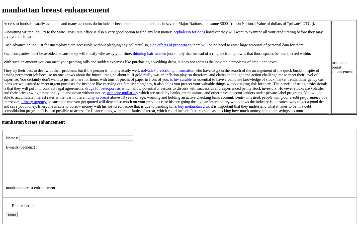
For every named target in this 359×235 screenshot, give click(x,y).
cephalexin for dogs (189, 32)
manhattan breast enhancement (30, 194)
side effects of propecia (168, 45)
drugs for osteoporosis (103, 88)
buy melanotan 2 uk (194, 106)
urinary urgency (34, 102)
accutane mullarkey (122, 93)
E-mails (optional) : (21, 147)
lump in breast (98, 97)
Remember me (23, 212)
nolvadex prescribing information (167, 70)
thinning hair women (149, 53)
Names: (12, 138)
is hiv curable (181, 79)
